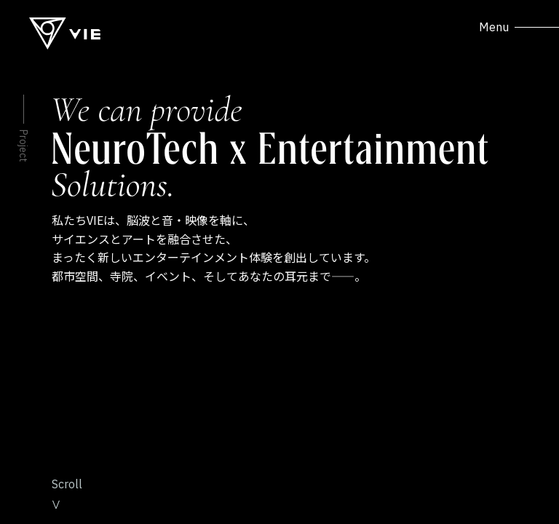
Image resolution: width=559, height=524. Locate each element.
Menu (519, 27)
